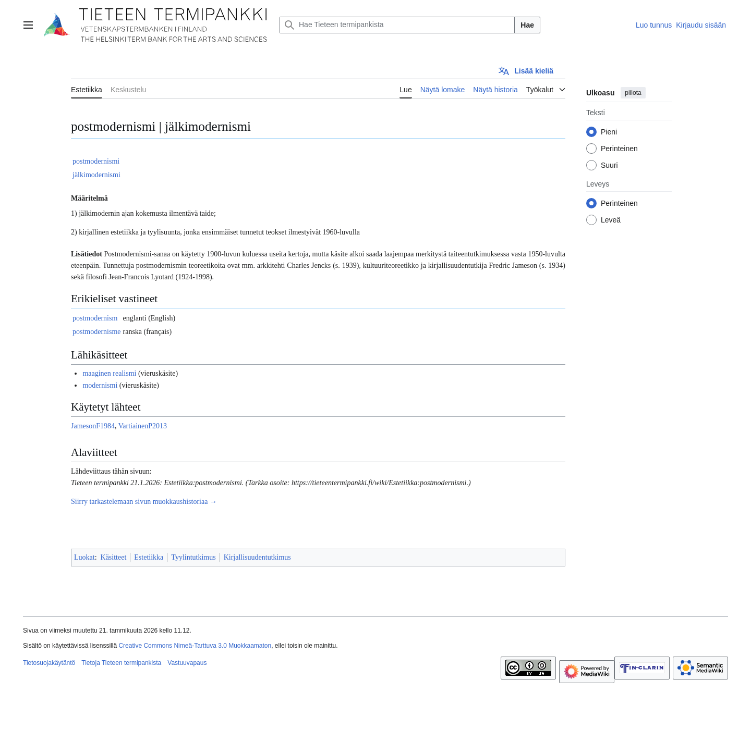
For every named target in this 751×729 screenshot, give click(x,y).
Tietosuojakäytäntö (49, 662)
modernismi (99, 385)
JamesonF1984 (93, 426)
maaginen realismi (109, 373)
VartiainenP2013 (142, 426)
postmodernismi (95, 161)
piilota (633, 92)
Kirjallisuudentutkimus (257, 557)
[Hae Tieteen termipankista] (397, 25)
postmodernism (94, 318)
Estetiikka (148, 557)
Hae (527, 25)
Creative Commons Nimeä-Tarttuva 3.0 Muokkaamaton (194, 645)
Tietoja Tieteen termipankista (121, 662)
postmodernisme (96, 332)
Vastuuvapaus (187, 662)
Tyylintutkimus (193, 557)
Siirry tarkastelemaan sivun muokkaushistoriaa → (144, 501)
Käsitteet (114, 557)
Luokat (84, 557)
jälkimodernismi (96, 175)
